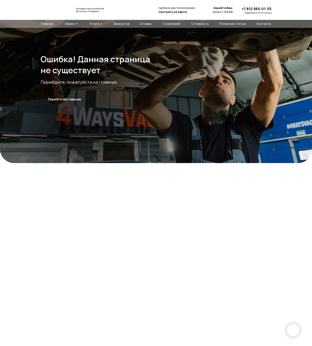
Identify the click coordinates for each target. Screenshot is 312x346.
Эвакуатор (121, 23)
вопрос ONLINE (223, 10)
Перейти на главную (64, 99)
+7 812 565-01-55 (256, 8)
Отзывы (145, 23)
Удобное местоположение (176, 10)
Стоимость (200, 23)
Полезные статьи (232, 23)
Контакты (264, 23)
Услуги (94, 23)
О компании (171, 23)
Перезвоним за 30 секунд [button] (258, 12)
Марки (70, 23)
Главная (47, 23)
